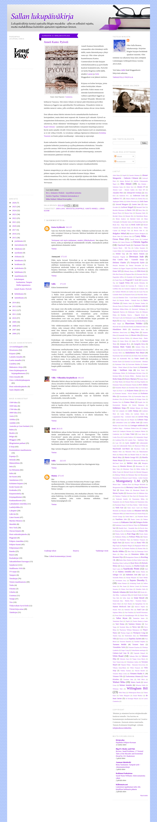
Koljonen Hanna (133, 391)
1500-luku (13, 402)
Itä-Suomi (13, 476)
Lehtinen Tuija (142, 420)
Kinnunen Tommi (130, 385)
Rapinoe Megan (127, 545)
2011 (14, 314)
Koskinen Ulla (117, 399)
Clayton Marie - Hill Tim (122, 248)
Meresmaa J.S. (140, 466)
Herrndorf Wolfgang (138, 309)
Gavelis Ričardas (139, 283)
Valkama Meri (133, 656)
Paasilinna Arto (121, 519)
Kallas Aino (137, 356)
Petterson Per (119, 531)
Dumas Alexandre (135, 265)
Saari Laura (116, 569)
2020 (14, 226)
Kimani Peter (130, 382)
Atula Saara (144, 201)
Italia (11, 473)
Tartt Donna (119, 624)
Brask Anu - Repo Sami (120, 225)
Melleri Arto (132, 463)
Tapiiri (128, 621)
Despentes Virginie (119, 257)
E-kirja (12, 446)
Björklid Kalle (135, 219)
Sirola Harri (133, 592)
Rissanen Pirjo (118, 557)
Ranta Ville (141, 543)
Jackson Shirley (125, 338)
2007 (14, 330)
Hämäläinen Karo (138, 329)
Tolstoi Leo (122, 639)
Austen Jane (136, 204)
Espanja (12, 456)
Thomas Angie (125, 633)
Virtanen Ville (118, 676)
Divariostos (13, 350)
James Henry (124, 341)
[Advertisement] (83, 814)
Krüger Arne (141, 399)
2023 (14, 214)
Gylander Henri (117, 294)
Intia (11, 466)
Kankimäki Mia (125, 358)
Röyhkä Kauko (139, 566)
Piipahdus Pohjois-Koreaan (126, 742)
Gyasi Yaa (142, 292)
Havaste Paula (117, 306)
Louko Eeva (116, 437)
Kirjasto (12, 353)
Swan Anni (118, 615)
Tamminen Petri (118, 621)
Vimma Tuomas (125, 670)
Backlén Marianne (118, 210)
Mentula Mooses (126, 466)
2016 (14, 234)
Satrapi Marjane (131, 577)
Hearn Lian (127, 306)
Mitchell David (128, 472)
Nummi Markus (130, 502)
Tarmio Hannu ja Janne (140, 621)
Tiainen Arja (117, 636)
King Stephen (141, 382)
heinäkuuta (19, 260)
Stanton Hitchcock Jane (122, 607)
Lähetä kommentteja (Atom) (60, 556)
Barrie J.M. (131, 210)
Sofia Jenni (126, 598)
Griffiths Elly (117, 289)
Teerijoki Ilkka (124, 627)
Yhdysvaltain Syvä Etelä (19, 605)
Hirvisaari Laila (118, 318)
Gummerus (68, 97)
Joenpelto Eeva (139, 344)
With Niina (122, 692)
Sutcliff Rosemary (142, 612)
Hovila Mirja (141, 321)
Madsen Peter (117, 451)
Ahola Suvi (130, 187)
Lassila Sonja (119, 420)
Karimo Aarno (117, 361)
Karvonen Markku (134, 364)
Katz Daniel (133, 367)
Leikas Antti (135, 423)
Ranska (12, 551)
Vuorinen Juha (128, 679)
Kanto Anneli (92, 208)
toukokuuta (19, 268)
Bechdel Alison (117, 216)
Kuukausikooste (15, 500)
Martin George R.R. (132, 457)
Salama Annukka (124, 571)
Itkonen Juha (135, 335)
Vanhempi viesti (102, 551)
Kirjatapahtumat (15, 497)
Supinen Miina (117, 612)
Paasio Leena (135, 519)
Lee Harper (130, 420)
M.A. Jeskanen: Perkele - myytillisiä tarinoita (63, 193)
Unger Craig (125, 650)
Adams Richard (125, 181)
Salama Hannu (140, 572)
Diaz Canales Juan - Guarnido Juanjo (128, 260)
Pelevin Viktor (133, 525)
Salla (53, 284)
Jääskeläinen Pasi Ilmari (135, 352)
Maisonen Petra (130, 451)
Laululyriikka (14, 507)
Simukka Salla (140, 589)
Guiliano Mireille (120, 292)
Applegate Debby (118, 201)
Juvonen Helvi (117, 353)
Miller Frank (117, 472)
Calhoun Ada (127, 236)
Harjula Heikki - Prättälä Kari (129, 300)
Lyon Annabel (130, 443)
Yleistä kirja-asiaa (16, 609)
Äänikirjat (13, 612)
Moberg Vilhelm (120, 475)
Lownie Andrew (128, 437)
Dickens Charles (119, 262)
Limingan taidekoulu (137, 426)
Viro (11, 602)
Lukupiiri (13, 510)
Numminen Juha (143, 502)
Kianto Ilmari (143, 379)
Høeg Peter (135, 332)
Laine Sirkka (125, 414)
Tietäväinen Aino (130, 636)
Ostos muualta (15, 377)
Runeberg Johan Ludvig (120, 563)
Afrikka (12, 419)
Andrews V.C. (118, 199)
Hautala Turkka (140, 303)
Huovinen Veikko (133, 323)
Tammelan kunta (138, 618)
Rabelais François (139, 540)
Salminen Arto (132, 574)
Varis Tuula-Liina (118, 662)
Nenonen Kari (143, 496)
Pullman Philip (134, 537)
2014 (14, 302)
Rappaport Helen (140, 545)
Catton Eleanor (125, 242)
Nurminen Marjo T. (121, 505)
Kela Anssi (141, 370)
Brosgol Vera (125, 230)
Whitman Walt (118, 689)
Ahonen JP (141, 187)
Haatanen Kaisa (130, 294)
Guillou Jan (132, 292)
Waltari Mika (119, 682)
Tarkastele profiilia (123, 77)
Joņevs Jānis (117, 350)
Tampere (12, 575)
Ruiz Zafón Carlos (140, 560)
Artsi (53, 428)
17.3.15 (64, 256)
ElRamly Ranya (129, 271)
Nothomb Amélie (122, 499)
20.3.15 (59, 428)
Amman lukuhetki (123, 762)
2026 (14, 203)
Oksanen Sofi (139, 510)
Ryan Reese (135, 563)
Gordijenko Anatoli (119, 286)
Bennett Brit (129, 216)
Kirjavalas (120, 740)
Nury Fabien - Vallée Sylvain (139, 505)
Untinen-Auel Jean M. (121, 653)
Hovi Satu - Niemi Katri (127, 321)
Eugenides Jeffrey (118, 277)
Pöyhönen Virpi (125, 540)
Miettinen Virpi (128, 469)
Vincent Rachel (140, 670)
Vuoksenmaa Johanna (133, 676)
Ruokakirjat (13, 558)
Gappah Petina (124, 283)
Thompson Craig (139, 633)
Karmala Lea (129, 361)
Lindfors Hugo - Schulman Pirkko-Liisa (126, 428)
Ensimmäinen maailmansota (20, 450)
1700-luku (13, 409)
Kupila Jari (141, 402)
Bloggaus (13, 440)
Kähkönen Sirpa (119, 408)
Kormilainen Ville (125, 396)
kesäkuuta (19, 264)
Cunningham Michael (131, 251)
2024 (14, 210)
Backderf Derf (140, 207)
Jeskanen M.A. (125, 344)
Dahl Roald (144, 251)
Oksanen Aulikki (126, 511)
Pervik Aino (144, 528)
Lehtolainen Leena (121, 422)
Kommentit (119, 161)
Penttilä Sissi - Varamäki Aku (128, 528)
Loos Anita (141, 434)
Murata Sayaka (118, 493)
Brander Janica (127, 222)
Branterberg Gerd (140, 222)
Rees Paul (131, 551)
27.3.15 (61, 476)
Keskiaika (13, 490)
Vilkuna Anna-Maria (119, 668)
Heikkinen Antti (139, 306)
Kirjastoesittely (15, 493)
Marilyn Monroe (15, 521)
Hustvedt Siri (117, 326)
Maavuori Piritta (140, 446)
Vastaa (54, 248)
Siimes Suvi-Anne (127, 589)
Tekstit (118, 156)
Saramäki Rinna (118, 577)
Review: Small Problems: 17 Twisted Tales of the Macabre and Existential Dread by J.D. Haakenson (129, 753)
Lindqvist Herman (125, 431)
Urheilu (12, 592)
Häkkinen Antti (141, 326)
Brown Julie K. (139, 230)
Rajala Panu (117, 543)
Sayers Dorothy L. (139, 580)
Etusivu (76, 551)
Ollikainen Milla (118, 513)
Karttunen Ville (120, 364)
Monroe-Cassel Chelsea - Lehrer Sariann (135, 478)
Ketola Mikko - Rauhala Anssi (135, 376)
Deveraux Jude (136, 256)
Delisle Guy (120, 254)
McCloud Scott (118, 463)
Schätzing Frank (135, 583)
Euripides (130, 277)
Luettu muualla (15, 360)
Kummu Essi (117, 402)
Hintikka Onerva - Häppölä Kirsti (133, 315)
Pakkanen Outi (127, 522)
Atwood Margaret (121, 204)
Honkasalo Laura (130, 318)
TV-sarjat (13, 571)
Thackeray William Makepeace (129, 630)
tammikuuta (19, 298)
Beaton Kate (128, 213)
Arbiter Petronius (131, 201)
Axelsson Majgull (127, 207)
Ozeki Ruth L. (130, 516)
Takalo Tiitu (144, 615)
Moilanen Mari (133, 475)
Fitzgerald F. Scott (131, 280)
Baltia (11, 429)
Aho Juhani (126, 183)
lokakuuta (19, 249)
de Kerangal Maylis (132, 698)
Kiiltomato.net (122, 784)
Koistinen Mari (133, 387)
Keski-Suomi (14, 487)
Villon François (135, 668)
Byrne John (116, 236)
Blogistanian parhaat (17, 443)
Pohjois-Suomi (15, 544)
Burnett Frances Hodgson (137, 233)
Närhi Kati (119, 508)
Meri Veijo (116, 469)
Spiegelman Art (140, 604)
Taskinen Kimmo (134, 624)
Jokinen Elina (140, 347)
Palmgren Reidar (142, 522)
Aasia (11, 416)
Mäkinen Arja (143, 493)
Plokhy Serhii (119, 534)
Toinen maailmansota (17, 582)
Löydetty (12, 364)
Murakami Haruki (139, 490)
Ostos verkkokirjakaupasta (19, 380)
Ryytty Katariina (126, 566)
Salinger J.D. (117, 575)
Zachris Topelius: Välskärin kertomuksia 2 (62, 196)
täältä (123, 70)
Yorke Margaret (124, 695)
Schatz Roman (122, 583)
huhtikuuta (19, 272)
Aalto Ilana (116, 175)
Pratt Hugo (131, 534)
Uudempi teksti (50, 551)
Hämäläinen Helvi (120, 329)
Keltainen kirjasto (16, 483)
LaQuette (122, 411)
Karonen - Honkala (142, 361)
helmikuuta (19, 294)
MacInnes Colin (139, 449)
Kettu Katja (117, 379)
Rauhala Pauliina (129, 548)
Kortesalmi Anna (139, 396)
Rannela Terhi (129, 542)
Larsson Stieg (143, 417)
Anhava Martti (130, 198)
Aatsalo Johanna (134, 175)
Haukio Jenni (127, 303)
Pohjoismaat (14, 548)
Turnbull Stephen (139, 641)
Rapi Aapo (116, 545)
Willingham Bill (137, 688)
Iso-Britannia (14, 470)
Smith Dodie (137, 595)
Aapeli (124, 175)
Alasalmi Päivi (118, 193)
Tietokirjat (13, 578)
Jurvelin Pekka (127, 350)
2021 (14, 222)
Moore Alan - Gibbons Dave (122, 484)
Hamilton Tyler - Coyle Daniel (128, 297)
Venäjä (12, 599)
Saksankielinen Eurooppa (19, 561)
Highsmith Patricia (119, 312)
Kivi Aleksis (143, 385)
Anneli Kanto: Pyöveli (23, 289)
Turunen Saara (138, 645)
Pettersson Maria (131, 531)
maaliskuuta (19, 276)
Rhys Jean (123, 554)
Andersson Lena (139, 196)
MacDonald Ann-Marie (121, 449)
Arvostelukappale (16, 347)
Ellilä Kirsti (141, 271)
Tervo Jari (136, 627)
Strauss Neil (117, 609)
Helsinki (12, 460)
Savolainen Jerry (120, 580)
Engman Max (130, 274)
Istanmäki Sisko (124, 335)
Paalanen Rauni (143, 516)
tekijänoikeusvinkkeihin (122, 728)
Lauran (90, 74)
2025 (14, 206)
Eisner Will (117, 271)
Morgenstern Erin (118, 487)
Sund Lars (141, 610)
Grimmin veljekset (130, 289)
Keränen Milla (117, 376)
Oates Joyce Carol (133, 508)
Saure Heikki (143, 577)
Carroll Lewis (134, 239)
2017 (14, 230)
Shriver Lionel (134, 586)
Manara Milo (123, 454)
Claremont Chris (139, 245)
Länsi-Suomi (14, 517)
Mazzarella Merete (139, 460)
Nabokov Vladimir (121, 496)
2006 (14, 333)
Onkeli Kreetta (130, 513)
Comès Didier (117, 251)
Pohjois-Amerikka (16, 541)
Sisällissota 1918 (15, 568)
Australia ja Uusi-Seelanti (19, 426)
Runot (11, 555)
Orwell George (117, 516)
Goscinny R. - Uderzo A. (136, 286)
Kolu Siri (145, 390)
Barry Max (141, 210)
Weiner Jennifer (125, 685)
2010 (14, 318)
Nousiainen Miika (138, 499)
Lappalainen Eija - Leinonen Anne (124, 417)
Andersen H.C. (124, 195)
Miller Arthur (140, 469)
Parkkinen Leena (120, 525)
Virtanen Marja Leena (120, 673)
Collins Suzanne (139, 248)
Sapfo (143, 575)
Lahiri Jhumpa (133, 411)
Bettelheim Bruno (142, 216)
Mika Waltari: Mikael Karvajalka (59, 199)
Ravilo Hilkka (118, 551)
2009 (14, 322)
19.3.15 (81, 378)
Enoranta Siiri (141, 274)
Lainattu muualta (15, 357)
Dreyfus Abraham (119, 265)
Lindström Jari (117, 434)
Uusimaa (12, 595)
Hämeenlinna (14, 463)
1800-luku (13, 412)
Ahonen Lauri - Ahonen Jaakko (124, 190)
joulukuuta (19, 241)
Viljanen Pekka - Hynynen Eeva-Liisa (133, 665)
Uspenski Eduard (139, 653)
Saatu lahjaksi (14, 390)
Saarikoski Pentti (131, 568)
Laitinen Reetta (139, 414)
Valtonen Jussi (124, 659)
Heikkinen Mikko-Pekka (121, 309)
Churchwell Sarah (123, 245)
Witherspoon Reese (135, 692)
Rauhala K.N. (117, 548)
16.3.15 (69, 227)
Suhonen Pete (128, 609)
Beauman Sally (140, 213)
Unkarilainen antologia (138, 650)
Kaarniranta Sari (118, 356)
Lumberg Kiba (119, 440)
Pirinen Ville (143, 531)
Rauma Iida (141, 548)
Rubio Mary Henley (125, 560)
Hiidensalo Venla (133, 312)
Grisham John (143, 289)
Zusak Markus (137, 695)
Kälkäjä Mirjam (135, 408)
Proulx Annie (143, 534)
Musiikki (12, 524)
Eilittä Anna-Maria (139, 268)
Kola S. (121, 390)
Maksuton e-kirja (16, 367)
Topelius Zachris (135, 638)
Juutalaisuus (14, 480)
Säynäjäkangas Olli (131, 615)
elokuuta (18, 256)
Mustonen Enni (131, 493)
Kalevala (128, 356)
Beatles (12, 433)
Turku (11, 585)
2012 (14, 310)
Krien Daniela (129, 399)
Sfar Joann (123, 586)
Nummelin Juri (117, 502)
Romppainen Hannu (132, 557)
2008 (14, 326)
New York (13, 527)
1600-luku (13, 406)
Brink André (135, 225)
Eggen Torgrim (126, 268)
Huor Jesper (117, 323)
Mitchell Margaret (142, 472)
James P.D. (135, 341)
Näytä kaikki (144, 795)
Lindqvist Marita (140, 431)
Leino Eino (124, 425)
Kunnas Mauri (129, 402)
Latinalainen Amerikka (18, 504)
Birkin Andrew (121, 219)
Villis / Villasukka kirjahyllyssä (64, 378)
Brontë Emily (126, 228)
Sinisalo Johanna (119, 592)
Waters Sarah (135, 682)
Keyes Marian (130, 379)
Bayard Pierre (117, 213)
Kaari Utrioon (49, 127)
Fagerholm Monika (142, 277)
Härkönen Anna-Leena (120, 332)
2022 (14, 218)
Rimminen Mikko (137, 554)
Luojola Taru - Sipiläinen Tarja (138, 440)
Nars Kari (133, 496)
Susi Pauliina (129, 612)
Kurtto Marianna (138, 405)
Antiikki (12, 423)
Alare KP (141, 190)
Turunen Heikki (119, 644)
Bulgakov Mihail (119, 233)
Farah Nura (118, 280)
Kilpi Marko (119, 382)
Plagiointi (13, 538)
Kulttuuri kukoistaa (124, 773)
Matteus (128, 460)
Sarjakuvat (13, 565)
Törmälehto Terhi (119, 647)
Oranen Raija (141, 513)
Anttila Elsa (141, 198)
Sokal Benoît (139, 598)
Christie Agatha (140, 242)
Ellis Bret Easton (118, 274)
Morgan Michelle (139, 484)
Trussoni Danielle (125, 641)
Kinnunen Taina (118, 385)
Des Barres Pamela (136, 254)
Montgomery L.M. (128, 481)
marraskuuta (20, 245)
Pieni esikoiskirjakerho (18, 386)
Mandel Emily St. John (138, 454)
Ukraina (12, 588)
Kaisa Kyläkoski (58, 227)
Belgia (11, 436)
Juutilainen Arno (140, 350)
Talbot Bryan (121, 618)
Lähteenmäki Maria (125, 446)
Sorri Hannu (128, 604)
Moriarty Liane (132, 487)
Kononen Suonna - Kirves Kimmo (126, 393)
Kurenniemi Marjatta (120, 405)
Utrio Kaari (118, 656)
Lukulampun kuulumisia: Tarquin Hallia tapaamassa (23, 282)
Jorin (97, 74)
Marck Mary (117, 457)
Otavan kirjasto (15, 531)
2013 (14, 306)
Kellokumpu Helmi (119, 373)
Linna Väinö (130, 434)
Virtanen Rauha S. (137, 673)
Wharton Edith (140, 685)
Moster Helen (124, 490)
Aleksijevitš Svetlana (133, 193)
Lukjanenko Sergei (142, 437)
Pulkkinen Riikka (120, 537)
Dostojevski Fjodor (138, 263)
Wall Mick (141, 679)
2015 (14, 237)
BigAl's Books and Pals (125, 749)
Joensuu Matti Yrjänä (122, 347)
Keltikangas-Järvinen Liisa (136, 373)
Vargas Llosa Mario (138, 659)
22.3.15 (63, 460)
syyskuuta (19, 253)
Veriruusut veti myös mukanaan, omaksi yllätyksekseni (73, 240)
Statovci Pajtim (140, 606)
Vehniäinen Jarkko (132, 662)
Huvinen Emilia (128, 326)
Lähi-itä (12, 514)
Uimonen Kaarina (133, 647)
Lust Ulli (118, 443)
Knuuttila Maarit (120, 387)
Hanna (54, 476)
